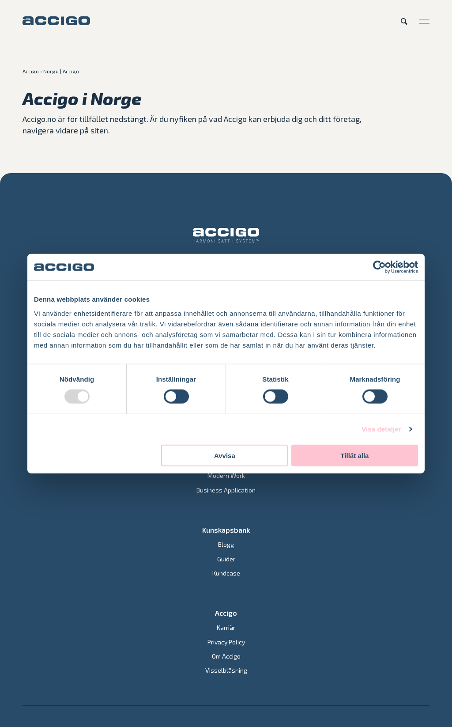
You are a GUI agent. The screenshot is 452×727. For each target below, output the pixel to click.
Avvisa (224, 455)
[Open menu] (424, 21)
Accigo (31, 71)
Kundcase (226, 573)
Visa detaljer (381, 429)
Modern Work (226, 475)
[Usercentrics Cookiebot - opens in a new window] (379, 267)
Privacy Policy (226, 642)
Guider (226, 559)
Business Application (226, 490)
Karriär (226, 627)
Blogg (226, 544)
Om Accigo (226, 656)
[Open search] (404, 21)
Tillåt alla (354, 455)
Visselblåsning (226, 670)
